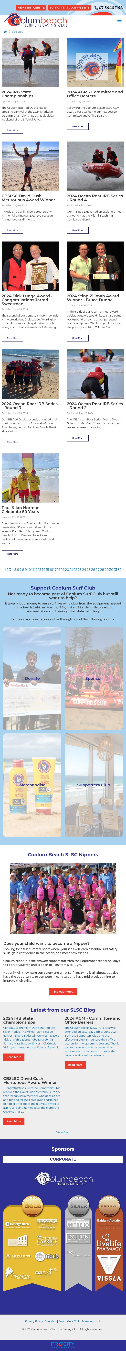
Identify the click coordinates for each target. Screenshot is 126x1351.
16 (51, 570)
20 (67, 570)
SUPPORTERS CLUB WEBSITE (69, 7)
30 (111, 570)
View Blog (63, 1132)
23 (80, 570)
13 (39, 570)
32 (119, 570)
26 (93, 570)
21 (71, 570)
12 (36, 570)
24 (84, 570)
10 (29, 570)
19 (62, 570)
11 (33, 570)
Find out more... (63, 991)
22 (75, 570)
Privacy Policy (34, 1321)
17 (55, 570)
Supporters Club (69, 1321)
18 (59, 570)
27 (97, 570)
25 (89, 570)
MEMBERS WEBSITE (31, 7)
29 (107, 570)
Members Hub (91, 1321)
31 (115, 570)
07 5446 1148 (108, 7)
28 (102, 570)
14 (43, 570)
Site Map (50, 1321)
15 (47, 570)
